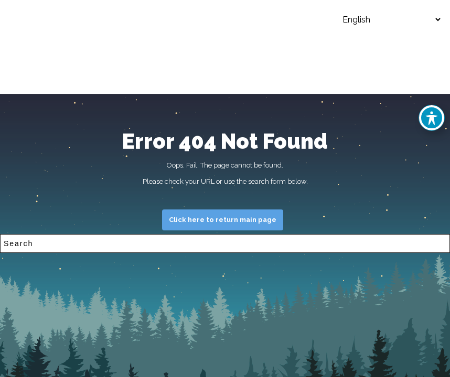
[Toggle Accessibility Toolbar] (431, 117)
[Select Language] (383, 19)
